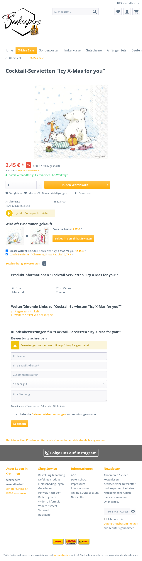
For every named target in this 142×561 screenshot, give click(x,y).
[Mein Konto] (127, 11)
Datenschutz (79, 479)
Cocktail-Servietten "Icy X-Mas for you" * (47, 251)
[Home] (9, 50)
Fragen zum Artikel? (25, 311)
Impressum (78, 484)
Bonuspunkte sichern (38, 213)
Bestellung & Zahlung (51, 475)
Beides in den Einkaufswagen (73, 238)
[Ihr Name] (59, 356)
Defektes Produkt (49, 479)
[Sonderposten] (49, 50)
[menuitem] (76, 13)
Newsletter (77, 497)
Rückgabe (44, 514)
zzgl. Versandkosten (28, 170)
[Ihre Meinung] (59, 396)
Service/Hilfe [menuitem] (127, 3)
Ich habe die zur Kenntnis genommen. (57, 414)
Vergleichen (15, 193)
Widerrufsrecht (47, 506)
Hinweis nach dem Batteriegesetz (49, 495)
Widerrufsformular (50, 501)
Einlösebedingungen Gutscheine (51, 486)
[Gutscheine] (93, 50)
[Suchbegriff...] (76, 11)
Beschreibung (14, 263)
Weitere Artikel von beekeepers (32, 315)
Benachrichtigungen (53, 193)
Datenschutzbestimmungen (49, 414)
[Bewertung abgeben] (59, 384)
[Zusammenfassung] (59, 374)
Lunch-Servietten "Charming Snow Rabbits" (36, 254)
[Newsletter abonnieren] (133, 511)
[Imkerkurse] (72, 50)
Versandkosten (62, 555)
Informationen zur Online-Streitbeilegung (85, 490)
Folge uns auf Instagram (71, 453)
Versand (43, 510)
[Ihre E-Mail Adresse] (117, 511)
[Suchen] (95, 11)
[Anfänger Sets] (116, 50)
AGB (73, 475)
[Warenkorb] (136, 11)
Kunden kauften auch (39, 440)
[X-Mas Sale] (26, 50)
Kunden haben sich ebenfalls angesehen (79, 440)
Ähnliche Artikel (15, 440)
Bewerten (82, 193)
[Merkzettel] (118, 11)
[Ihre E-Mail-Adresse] (59, 365)
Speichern (19, 424)
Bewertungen (34, 263)
